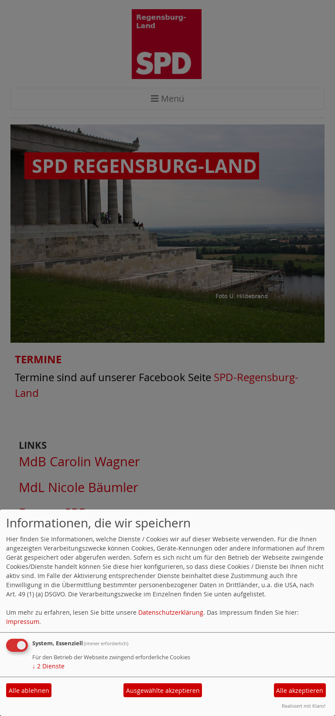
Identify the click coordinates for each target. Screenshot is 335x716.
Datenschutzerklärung (170, 612)
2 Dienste (48, 666)
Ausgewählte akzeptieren (163, 690)
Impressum (22, 621)
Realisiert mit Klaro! (303, 705)
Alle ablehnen (29, 690)
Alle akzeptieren (299, 690)
